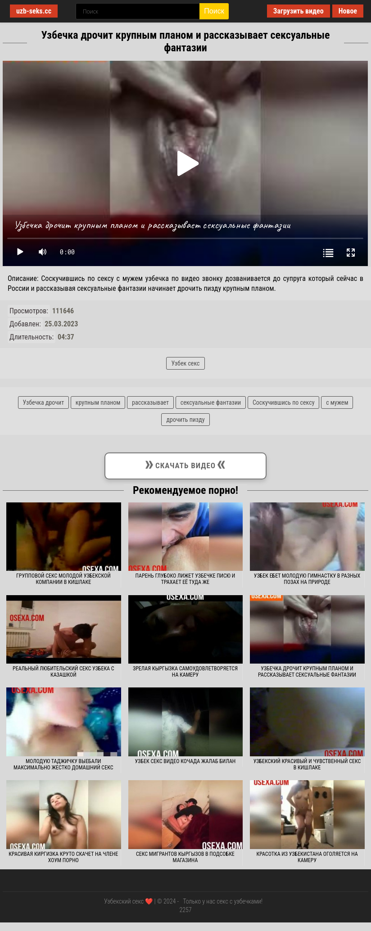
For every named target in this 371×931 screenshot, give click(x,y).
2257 (185, 909)
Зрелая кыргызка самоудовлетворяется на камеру (185, 671)
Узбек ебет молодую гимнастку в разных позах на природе (307, 579)
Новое (348, 11)
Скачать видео (185, 464)
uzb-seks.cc (33, 11)
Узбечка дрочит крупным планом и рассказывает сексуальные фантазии (307, 671)
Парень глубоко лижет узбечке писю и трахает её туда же (185, 579)
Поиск (214, 11)
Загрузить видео (298, 11)
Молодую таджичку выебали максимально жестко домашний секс (63, 764)
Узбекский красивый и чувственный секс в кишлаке (307, 764)
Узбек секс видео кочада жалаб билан (185, 761)
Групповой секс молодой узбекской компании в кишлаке (63, 579)
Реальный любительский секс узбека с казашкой (63, 671)
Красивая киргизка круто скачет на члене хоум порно (63, 857)
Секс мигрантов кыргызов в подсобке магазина (185, 857)
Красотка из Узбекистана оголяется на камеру (306, 857)
